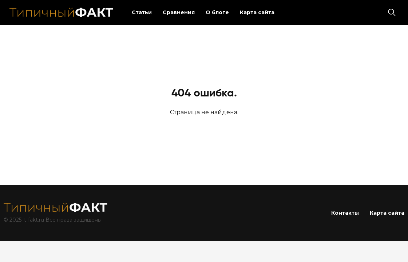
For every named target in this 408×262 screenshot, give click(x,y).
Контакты (345, 213)
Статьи (142, 12)
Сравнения (179, 12)
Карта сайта (257, 12)
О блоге (217, 12)
